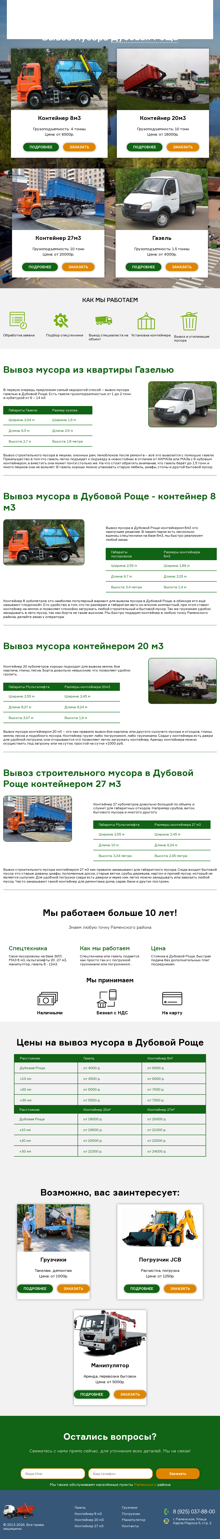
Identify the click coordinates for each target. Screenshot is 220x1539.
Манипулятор (133, 1520)
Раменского (145, 1484)
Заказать (73, 1288)
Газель (80, 1507)
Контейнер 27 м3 (89, 1526)
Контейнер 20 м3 (89, 1520)
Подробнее (35, 1288)
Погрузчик (131, 1514)
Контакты (130, 1526)
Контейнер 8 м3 (88, 1514)
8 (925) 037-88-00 (194, 1512)
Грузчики (129, 1507)
